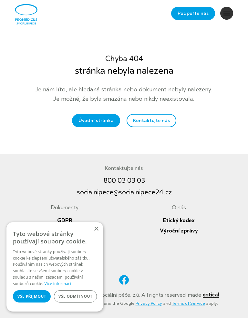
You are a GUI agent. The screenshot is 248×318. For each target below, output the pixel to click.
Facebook (124, 280)
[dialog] (54, 267)
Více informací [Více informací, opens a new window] (58, 283)
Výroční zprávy (179, 231)
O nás (179, 207)
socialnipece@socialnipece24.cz (124, 192)
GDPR (64, 220)
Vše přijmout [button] (31, 296)
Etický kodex (179, 220)
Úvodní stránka (96, 120)
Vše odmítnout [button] (75, 296)
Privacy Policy (149, 303)
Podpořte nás (193, 13)
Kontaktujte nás (151, 120)
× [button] (96, 229)
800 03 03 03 (124, 181)
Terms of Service (188, 303)
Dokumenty (64, 207)
